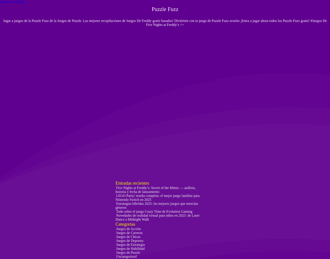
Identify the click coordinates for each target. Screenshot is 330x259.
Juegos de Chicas (128, 237)
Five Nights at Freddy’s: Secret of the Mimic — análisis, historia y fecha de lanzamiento (155, 190)
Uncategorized (126, 256)
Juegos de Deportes (129, 241)
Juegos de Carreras (129, 233)
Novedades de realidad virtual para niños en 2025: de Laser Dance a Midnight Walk (157, 217)
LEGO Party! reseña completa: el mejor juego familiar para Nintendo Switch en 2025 (157, 197)
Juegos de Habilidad (130, 248)
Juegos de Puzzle (128, 252)
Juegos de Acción (128, 229)
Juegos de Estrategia (130, 244)
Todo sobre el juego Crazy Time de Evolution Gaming (154, 211)
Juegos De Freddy (12, 2)
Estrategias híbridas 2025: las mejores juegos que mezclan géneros (156, 205)
